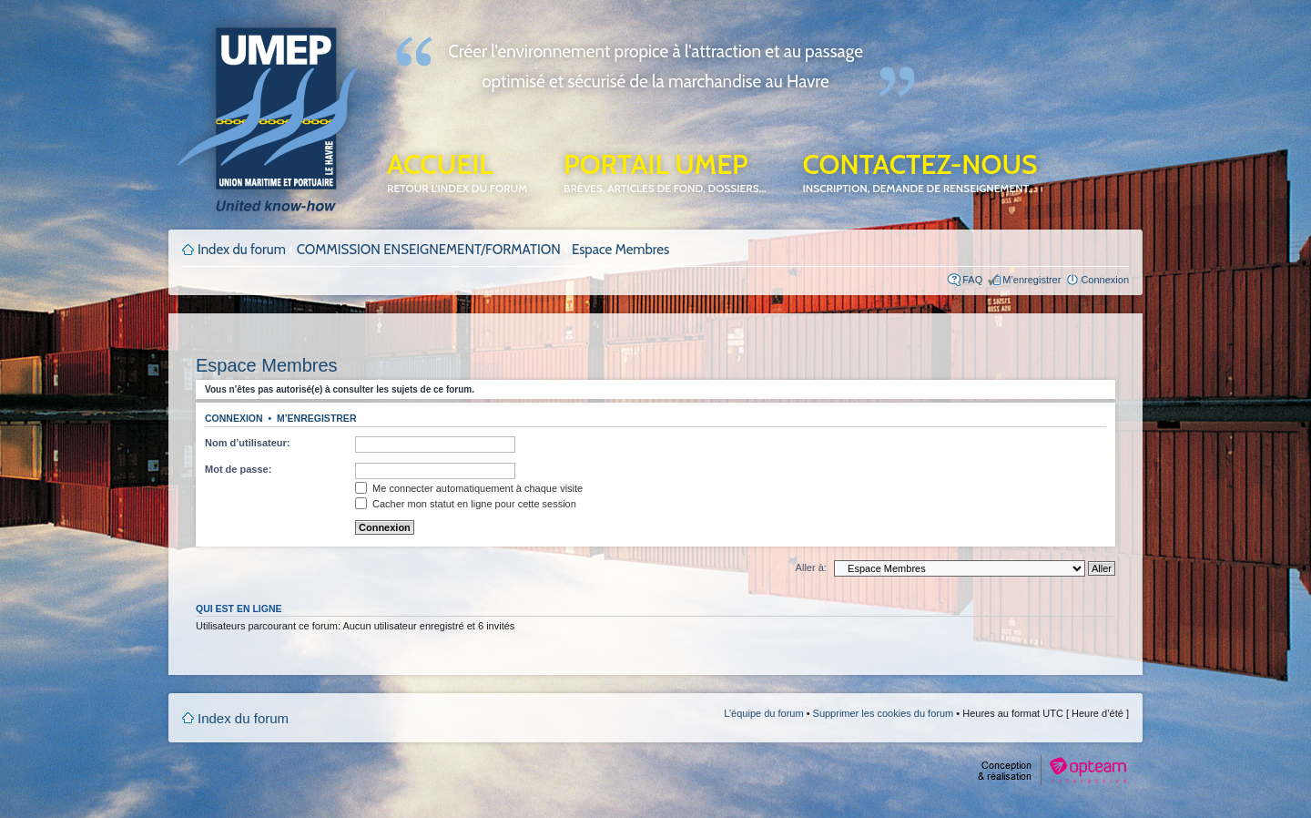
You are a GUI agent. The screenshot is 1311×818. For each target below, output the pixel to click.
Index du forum (242, 249)
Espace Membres (620, 249)
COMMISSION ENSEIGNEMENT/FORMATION (429, 249)
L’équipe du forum (763, 713)
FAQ (972, 279)
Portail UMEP (665, 171)
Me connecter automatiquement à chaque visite (469, 488)
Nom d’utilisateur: (247, 442)
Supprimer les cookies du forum (883, 713)
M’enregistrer (1031, 279)
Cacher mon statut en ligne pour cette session (465, 503)
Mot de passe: (238, 469)
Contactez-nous (920, 171)
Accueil (457, 171)
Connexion (1105, 279)
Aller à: (811, 567)
